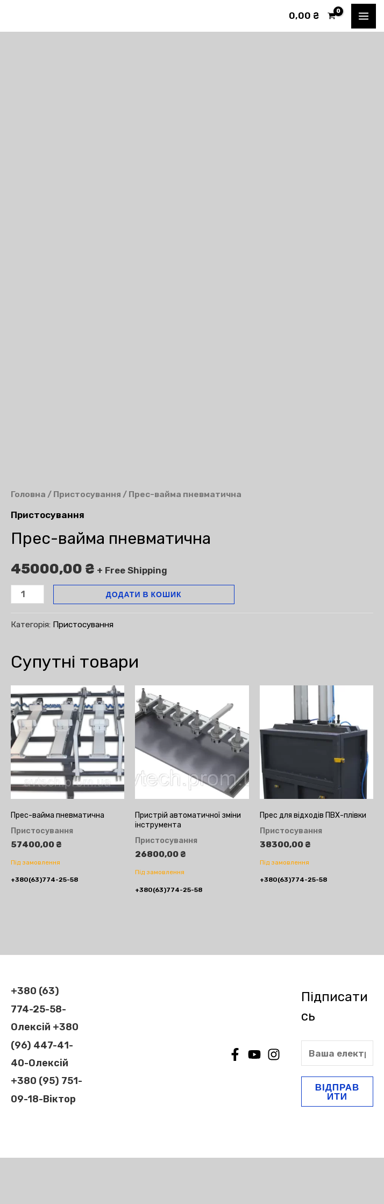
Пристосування (87, 540)
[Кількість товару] (27, 640)
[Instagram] (273, 1100)
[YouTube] (254, 1100)
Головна (28, 540)
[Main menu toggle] (363, 16)
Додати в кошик (144, 640)
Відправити (337, 1138)
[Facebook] (235, 1100)
